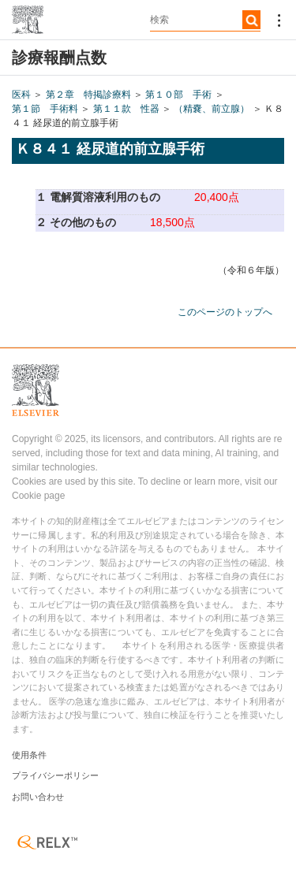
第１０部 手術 (178, 94)
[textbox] (205, 20)
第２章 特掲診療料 (88, 94)
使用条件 (29, 755)
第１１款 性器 (126, 108)
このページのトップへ (225, 312)
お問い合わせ (38, 796)
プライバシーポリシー (55, 775)
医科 (21, 94)
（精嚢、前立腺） (211, 108)
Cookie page (38, 495)
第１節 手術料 (45, 108)
